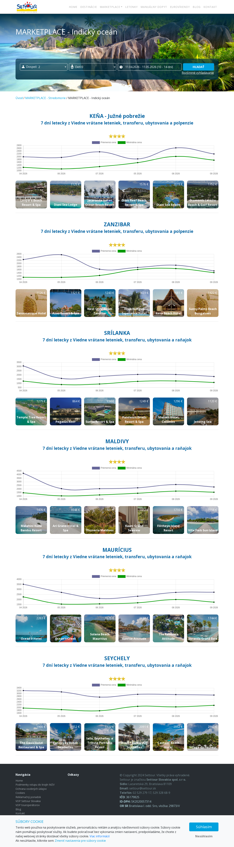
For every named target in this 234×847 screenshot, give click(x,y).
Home (73, 7)
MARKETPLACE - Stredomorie (45, 98)
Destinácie (88, 7)
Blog (197, 7)
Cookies (20, 793)
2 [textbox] (39, 67)
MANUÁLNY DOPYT (154, 7)
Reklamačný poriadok (28, 797)
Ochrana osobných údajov (31, 789)
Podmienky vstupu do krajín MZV (35, 784)
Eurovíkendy (180, 7)
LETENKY (131, 7)
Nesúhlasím (204, 836)
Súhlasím (204, 826)
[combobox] (43, 67)
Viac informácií (100, 836)
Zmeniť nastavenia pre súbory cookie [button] (80, 841)
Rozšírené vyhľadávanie (198, 73)
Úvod (19, 98)
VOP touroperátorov (28, 805)
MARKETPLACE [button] (110, 7)
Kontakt (210, 7)
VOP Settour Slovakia (28, 801)
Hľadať (198, 67)
